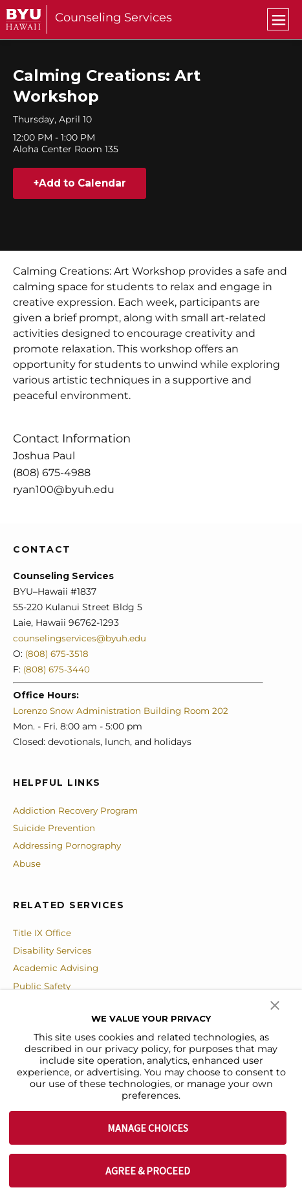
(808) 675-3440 (57, 670)
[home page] (23, 19)
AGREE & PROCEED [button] (147, 1170)
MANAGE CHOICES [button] (147, 1127)
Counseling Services (113, 17)
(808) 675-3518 (58, 654)
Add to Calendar (87, 184)
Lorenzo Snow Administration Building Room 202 (125, 711)
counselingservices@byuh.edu (81, 639)
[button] (274, 1004)
